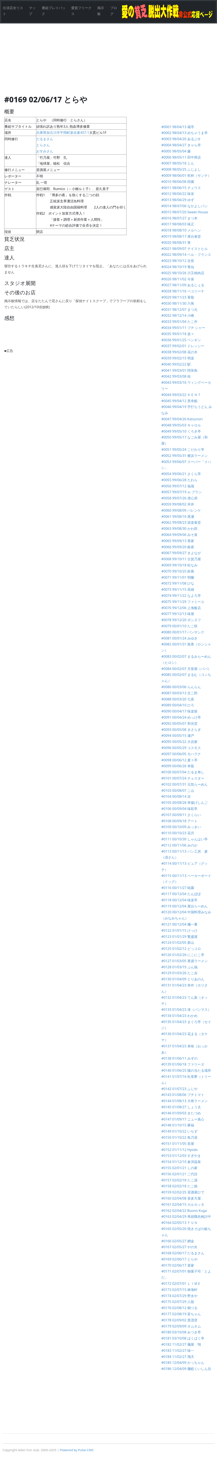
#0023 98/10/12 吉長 (177, 260)
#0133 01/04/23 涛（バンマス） (186, 1009)
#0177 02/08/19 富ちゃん (181, 1314)
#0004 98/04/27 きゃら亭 (181, 145)
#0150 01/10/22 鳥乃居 (179, 1137)
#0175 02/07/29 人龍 (177, 1301)
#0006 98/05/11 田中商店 (181, 157)
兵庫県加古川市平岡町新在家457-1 (62, 132)
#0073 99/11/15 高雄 (177, 589)
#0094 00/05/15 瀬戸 (177, 735)
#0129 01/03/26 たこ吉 (181, 973)
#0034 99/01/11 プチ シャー (183, 327)
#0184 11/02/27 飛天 (177, 1356)
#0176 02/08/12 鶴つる (179, 1307)
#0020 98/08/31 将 (176, 242)
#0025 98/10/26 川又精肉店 (182, 273)
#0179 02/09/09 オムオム (181, 1326)
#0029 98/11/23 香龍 (177, 297)
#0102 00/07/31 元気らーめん (184, 784)
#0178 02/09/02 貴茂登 (179, 1320)
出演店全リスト (13, 10)
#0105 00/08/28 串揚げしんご (184, 802)
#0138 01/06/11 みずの (179, 1058)
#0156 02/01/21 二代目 (179, 1174)
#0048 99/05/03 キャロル (181, 425)
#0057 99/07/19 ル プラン (181, 492)
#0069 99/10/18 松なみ (179, 565)
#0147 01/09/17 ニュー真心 (182, 1119)
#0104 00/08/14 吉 (176, 796)
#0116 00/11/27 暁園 (177, 887)
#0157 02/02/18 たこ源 (179, 1180)
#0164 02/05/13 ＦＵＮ (179, 1222)
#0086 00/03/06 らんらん (181, 687)
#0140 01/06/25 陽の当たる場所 (186, 1070)
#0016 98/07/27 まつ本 (179, 218)
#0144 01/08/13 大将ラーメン (184, 1101)
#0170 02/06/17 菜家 (177, 1265)
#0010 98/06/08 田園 (177, 181)
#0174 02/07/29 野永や (179, 1295)
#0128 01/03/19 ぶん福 (179, 967)
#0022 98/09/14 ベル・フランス (186, 254)
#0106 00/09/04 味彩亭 (179, 808)
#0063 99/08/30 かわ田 (179, 528)
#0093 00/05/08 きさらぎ (181, 729)
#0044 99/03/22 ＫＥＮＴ (181, 394)
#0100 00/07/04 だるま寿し (182, 772)
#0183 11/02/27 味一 (177, 1350)
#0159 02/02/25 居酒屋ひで (182, 1192)
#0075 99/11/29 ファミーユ (182, 601)
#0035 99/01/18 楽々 (177, 334)
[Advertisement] (108, 63)
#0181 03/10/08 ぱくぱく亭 (182, 1338)
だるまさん (44, 139)
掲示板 (100, 10)
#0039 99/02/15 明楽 (177, 358)
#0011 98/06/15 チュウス (181, 187)
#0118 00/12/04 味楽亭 (179, 900)
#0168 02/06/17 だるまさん (182, 1253)
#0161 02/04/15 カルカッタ (182, 1204)
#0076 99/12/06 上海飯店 (181, 607)
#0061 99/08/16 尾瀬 (177, 516)
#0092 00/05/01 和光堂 (179, 723)
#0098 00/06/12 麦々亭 (179, 760)
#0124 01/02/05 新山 (177, 942)
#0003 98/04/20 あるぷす (181, 139)
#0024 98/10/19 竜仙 (177, 266)
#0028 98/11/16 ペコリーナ (182, 291)
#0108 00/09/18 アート (179, 821)
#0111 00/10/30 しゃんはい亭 (184, 839)
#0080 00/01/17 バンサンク (182, 632)
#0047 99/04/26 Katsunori (182, 419)
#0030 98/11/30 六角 (177, 303)
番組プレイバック (53, 10)
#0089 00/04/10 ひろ (177, 705)
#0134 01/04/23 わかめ (179, 1015)
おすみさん (46, 151)
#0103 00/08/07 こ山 (177, 790)
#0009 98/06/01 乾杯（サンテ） (186, 175)
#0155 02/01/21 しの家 (179, 1168)
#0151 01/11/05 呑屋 (177, 1143)
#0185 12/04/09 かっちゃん (182, 1362)
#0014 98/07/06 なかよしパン (184, 206)
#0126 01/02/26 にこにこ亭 (182, 954)
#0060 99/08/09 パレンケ (181, 510)
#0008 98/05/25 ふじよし (181, 169)
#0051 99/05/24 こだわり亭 (182, 449)
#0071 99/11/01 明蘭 (177, 577)
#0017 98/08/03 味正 (177, 224)
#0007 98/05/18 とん (177, 163)
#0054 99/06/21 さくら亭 (181, 473)
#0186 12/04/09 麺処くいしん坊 (186, 1368)
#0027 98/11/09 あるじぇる (182, 285)
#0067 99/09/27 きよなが (181, 553)
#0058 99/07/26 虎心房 (179, 498)
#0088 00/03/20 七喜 (177, 699)
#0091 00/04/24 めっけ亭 (181, 717)
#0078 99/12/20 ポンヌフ (181, 620)
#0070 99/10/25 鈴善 (177, 571)
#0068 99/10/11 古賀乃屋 (181, 559)
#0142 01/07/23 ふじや (179, 1088)
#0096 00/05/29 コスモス (181, 747)
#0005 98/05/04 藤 (176, 151)
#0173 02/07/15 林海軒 (179, 1289)
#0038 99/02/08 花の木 (179, 352)
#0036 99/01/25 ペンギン (181, 340)
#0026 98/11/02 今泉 (177, 279)
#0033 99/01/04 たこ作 (179, 321)
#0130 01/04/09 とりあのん (182, 979)
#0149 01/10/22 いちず (179, 1131)
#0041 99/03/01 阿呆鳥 (179, 370)
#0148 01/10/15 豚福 (177, 1125)
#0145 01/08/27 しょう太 (181, 1107)
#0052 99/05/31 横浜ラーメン (184, 455)
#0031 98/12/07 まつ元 (179, 309)
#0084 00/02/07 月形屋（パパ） (186, 668)
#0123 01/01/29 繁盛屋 (179, 936)
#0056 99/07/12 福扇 (177, 486)
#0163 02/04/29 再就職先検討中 (186, 1216)
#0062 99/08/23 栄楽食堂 (181, 522)
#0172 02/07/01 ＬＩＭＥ (181, 1283)
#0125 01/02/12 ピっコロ (181, 948)
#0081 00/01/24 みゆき (179, 638)
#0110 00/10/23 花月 (177, 833)
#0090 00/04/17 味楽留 (179, 711)
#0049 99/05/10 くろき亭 (181, 431)
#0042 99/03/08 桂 (176, 376)
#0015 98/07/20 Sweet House (184, 212)
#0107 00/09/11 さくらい (181, 814)
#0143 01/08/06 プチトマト (182, 1094)
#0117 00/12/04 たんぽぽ (181, 894)
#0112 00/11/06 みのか (179, 845)
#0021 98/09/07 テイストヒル (184, 248)
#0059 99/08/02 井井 (177, 504)
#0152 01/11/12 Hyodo (179, 1149)
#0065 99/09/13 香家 (177, 540)
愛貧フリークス (81, 10)
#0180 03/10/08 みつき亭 (181, 1332)
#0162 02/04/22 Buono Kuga (184, 1210)
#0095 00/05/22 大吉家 (179, 741)
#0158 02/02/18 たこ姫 (179, 1186)
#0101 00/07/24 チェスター (182, 778)
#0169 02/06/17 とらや (179, 1259)
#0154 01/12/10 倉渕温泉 (181, 1161)
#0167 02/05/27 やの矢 (179, 1247)
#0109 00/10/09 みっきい (181, 827)
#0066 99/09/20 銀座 (177, 547)
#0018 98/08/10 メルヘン (181, 230)
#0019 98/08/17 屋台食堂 (181, 236)
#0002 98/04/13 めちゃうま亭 (184, 132)
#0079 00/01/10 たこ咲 (179, 626)
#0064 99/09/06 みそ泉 (179, 534)
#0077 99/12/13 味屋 (177, 613)
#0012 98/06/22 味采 (177, 193)
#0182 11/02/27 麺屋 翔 (181, 1344)
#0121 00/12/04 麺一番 (179, 924)
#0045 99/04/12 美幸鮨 (179, 401)
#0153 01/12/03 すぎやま (181, 1155)
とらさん (43, 145)
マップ (32, 10)
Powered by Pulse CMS (76, 1450)
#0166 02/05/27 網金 (177, 1241)
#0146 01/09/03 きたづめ (181, 1113)
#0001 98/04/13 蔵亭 (177, 127)
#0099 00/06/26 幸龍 (177, 766)
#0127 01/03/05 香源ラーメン (186, 961)
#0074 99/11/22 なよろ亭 (181, 595)
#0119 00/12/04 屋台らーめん (184, 906)
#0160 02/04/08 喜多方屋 (182, 1198)
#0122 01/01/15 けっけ (179, 930)
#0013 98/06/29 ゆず (177, 199)
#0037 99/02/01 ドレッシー (182, 346)
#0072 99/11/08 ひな (177, 583)
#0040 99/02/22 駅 (176, 364)
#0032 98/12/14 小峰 (177, 315)
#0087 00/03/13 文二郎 (179, 693)
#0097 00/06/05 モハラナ (181, 754)
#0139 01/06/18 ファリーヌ (182, 1064)
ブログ (113, 10)
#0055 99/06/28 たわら (179, 480)
